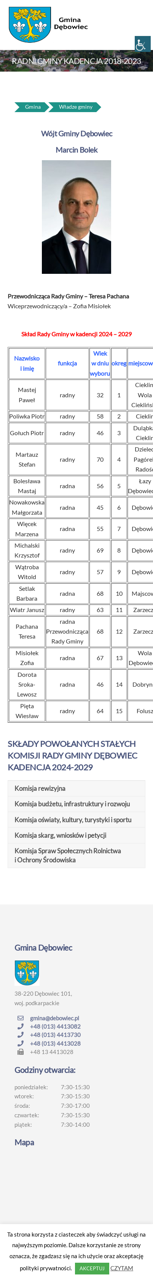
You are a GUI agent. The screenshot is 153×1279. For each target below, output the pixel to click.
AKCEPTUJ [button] (92, 1268)
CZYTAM (121, 1268)
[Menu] (137, 10)
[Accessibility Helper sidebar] (143, 44)
